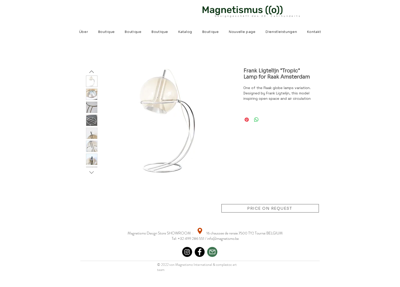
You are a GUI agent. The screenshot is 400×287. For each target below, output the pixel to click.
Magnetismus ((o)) (242, 9)
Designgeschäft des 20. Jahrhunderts (258, 16)
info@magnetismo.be (223, 238)
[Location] (200, 231)
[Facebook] (200, 252)
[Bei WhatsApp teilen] (256, 120)
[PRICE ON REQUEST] (270, 208)
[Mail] (212, 252)
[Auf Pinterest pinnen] (247, 120)
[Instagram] (187, 252)
